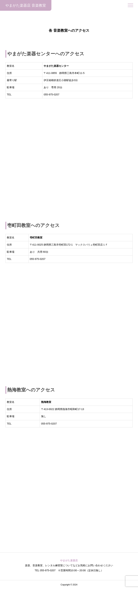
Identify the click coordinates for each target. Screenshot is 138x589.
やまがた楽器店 (69, 560)
